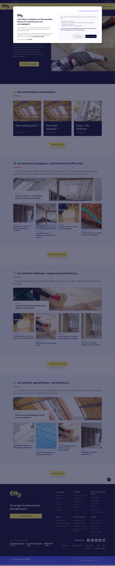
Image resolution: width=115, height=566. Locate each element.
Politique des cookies (38, 36)
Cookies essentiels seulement (89, 11)
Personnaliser (78, 36)
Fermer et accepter (91, 36)
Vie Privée (29, 39)
